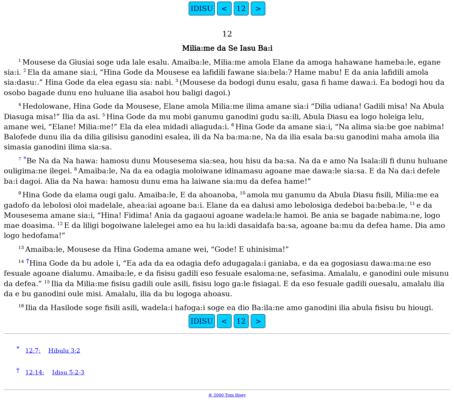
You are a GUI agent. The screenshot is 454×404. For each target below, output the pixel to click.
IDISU (202, 8)
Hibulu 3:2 (64, 350)
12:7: (32, 350)
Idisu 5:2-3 (68, 372)
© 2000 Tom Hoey (227, 395)
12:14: (34, 372)
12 (241, 8)
